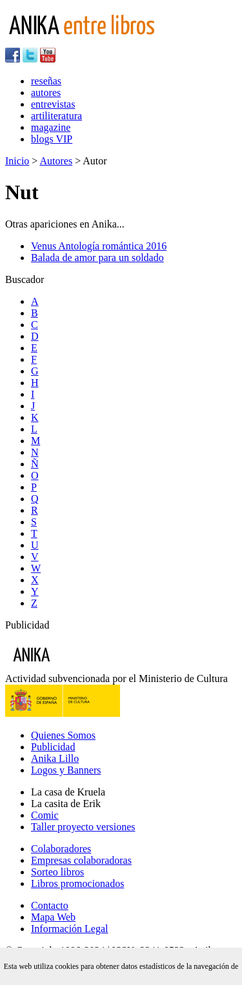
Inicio (17, 160)
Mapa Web (53, 917)
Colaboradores (61, 848)
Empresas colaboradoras (81, 860)
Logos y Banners (66, 770)
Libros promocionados (77, 883)
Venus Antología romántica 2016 (98, 245)
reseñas (46, 80)
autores (46, 92)
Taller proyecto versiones (83, 826)
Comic (45, 815)
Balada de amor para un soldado (97, 257)
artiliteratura (56, 115)
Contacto (49, 905)
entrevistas (53, 104)
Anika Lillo (55, 758)
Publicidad (53, 746)
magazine (50, 127)
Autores (55, 160)
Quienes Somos (63, 735)
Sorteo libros (57, 871)
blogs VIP (51, 138)
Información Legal (69, 928)
